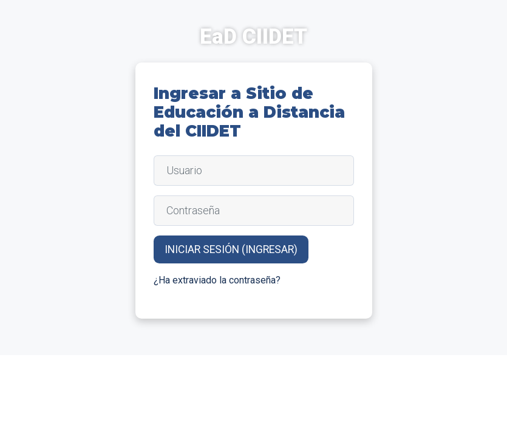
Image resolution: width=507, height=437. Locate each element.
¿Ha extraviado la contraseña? (217, 280)
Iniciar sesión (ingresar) (231, 249)
